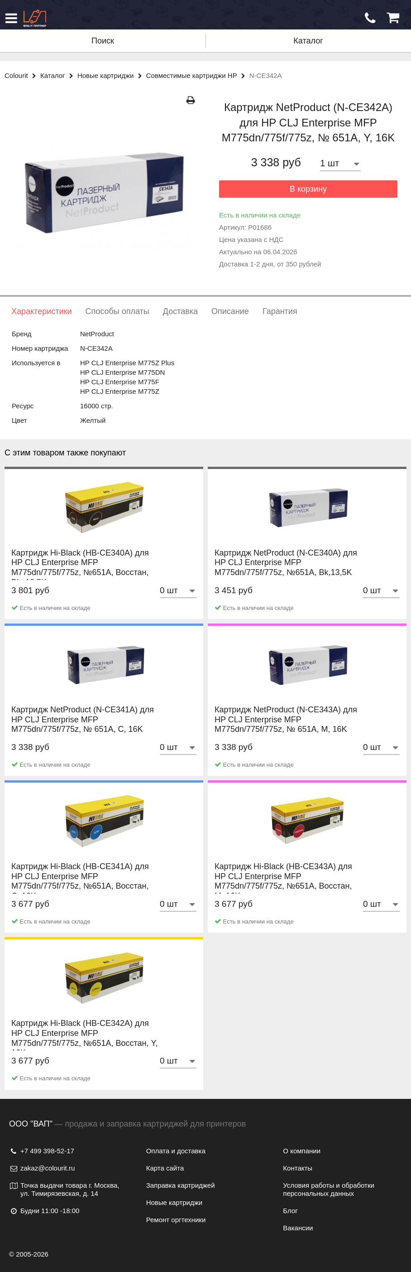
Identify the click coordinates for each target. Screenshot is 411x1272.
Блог (290, 1210)
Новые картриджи (111, 75)
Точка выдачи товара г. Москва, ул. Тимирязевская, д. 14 (64, 1189)
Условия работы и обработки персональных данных (328, 1189)
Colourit (22, 75)
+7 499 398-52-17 (41, 1151)
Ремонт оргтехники (176, 1220)
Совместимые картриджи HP (197, 75)
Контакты (297, 1168)
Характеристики (41, 311)
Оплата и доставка (176, 1151)
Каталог (308, 40)
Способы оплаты (117, 311)
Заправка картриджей (180, 1185)
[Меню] (11, 18)
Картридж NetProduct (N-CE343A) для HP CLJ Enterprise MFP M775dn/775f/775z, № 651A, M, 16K (286, 729)
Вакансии (298, 1228)
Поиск (102, 40)
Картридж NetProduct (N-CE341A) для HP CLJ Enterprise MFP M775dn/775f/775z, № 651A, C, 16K (82, 729)
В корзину (308, 188)
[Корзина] (393, 18)
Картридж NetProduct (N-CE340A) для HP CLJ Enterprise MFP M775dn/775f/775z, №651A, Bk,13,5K (286, 572)
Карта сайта (165, 1168)
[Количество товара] (340, 163)
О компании (301, 1151)
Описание (230, 311)
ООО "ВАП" (31, 1123)
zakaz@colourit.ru (42, 1168)
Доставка (180, 311)
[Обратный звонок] (370, 18)
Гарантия (280, 311)
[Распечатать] (191, 100)
